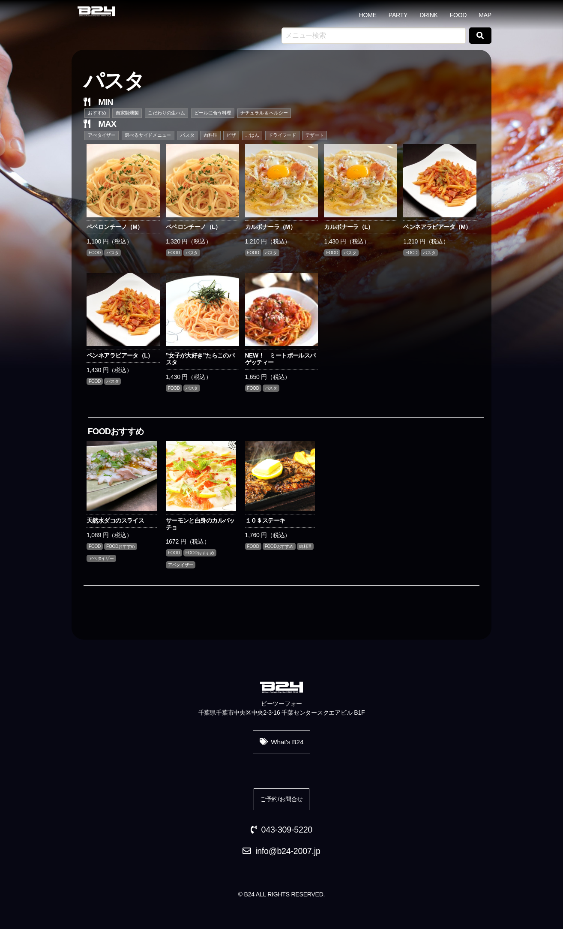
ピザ (231, 135)
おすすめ (97, 112)
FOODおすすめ (120, 546)
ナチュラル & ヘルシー (263, 112)
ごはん (252, 135)
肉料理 (210, 135)
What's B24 (287, 742)
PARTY (398, 15)
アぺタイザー (102, 135)
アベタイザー (101, 558)
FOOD (458, 15)
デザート (314, 135)
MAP (485, 15)
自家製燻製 (127, 112)
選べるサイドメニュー (148, 135)
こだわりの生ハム (166, 112)
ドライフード (282, 135)
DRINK (428, 15)
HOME (368, 15)
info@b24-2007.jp (287, 851)
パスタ (187, 135)
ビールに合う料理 (212, 112)
